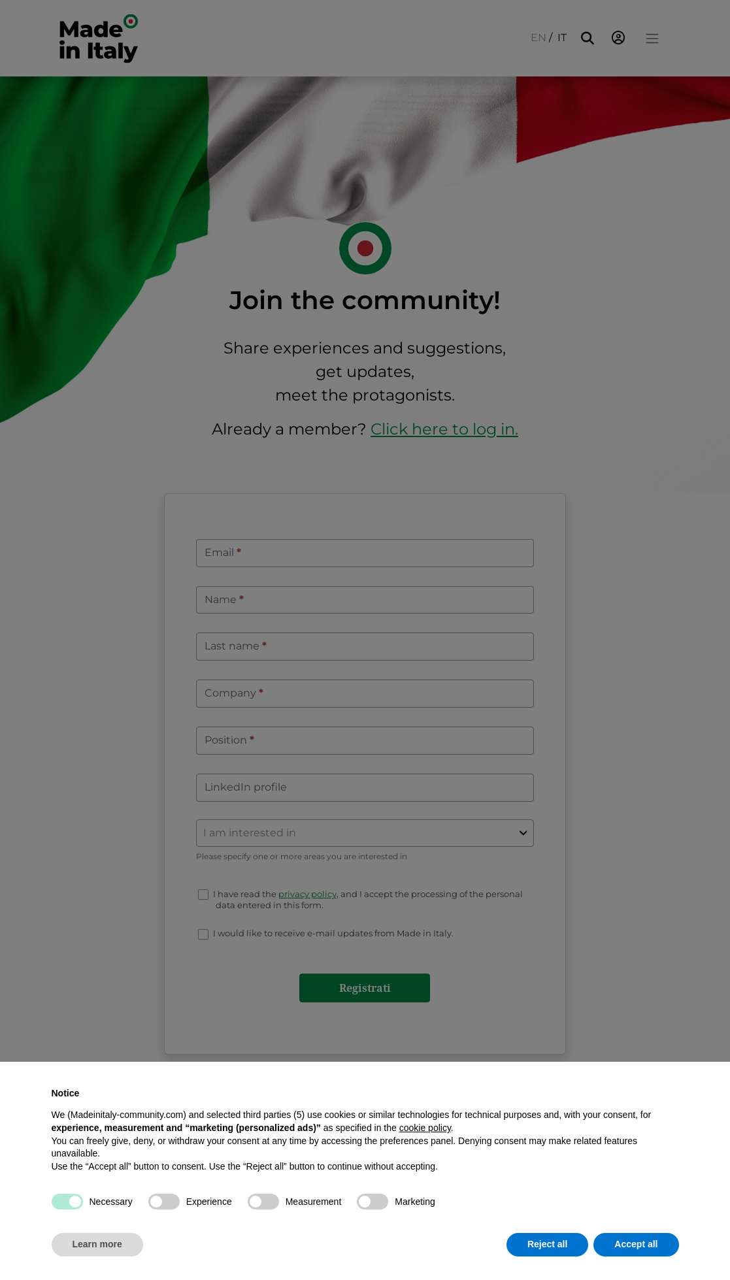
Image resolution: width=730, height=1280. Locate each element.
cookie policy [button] (425, 1128)
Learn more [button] (97, 1244)
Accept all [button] (635, 1244)
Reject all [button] (547, 1244)
